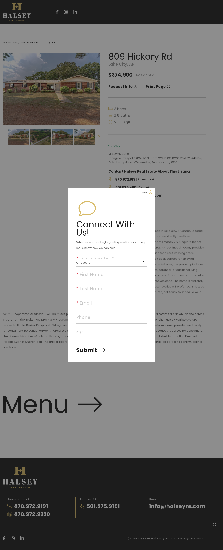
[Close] (146, 192)
